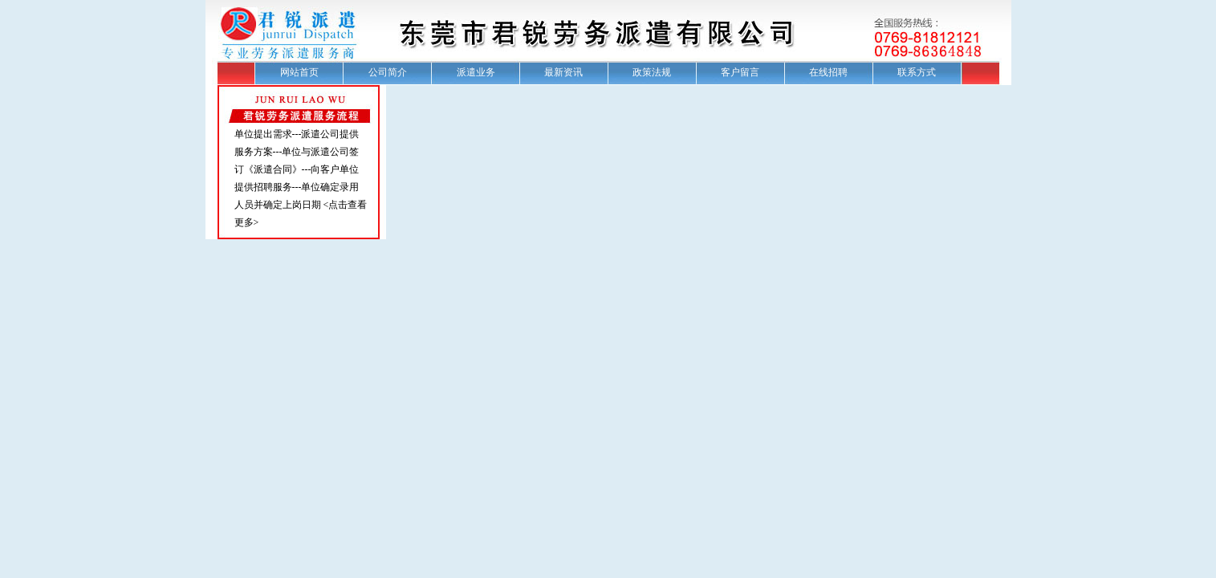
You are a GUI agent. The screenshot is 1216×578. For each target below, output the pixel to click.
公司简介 (387, 72)
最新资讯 (563, 72)
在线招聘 (828, 72)
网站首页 (299, 72)
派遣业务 (476, 72)
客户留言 (740, 72)
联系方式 (916, 72)
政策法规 (651, 72)
